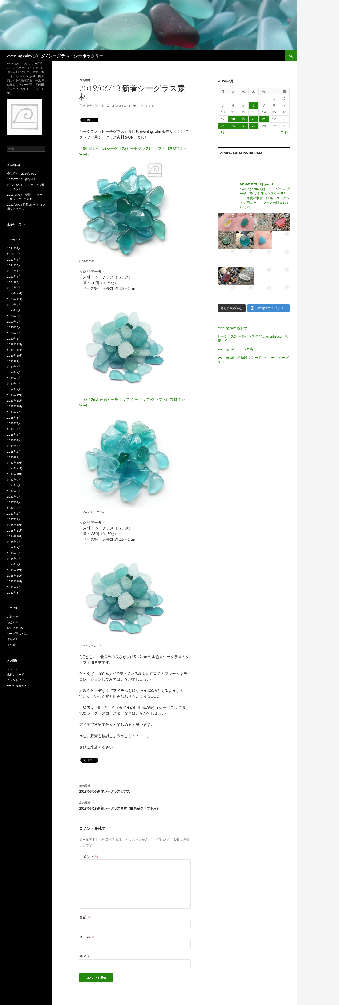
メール (87, 936)
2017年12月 (15, 463)
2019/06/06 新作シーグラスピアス (135, 788)
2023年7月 (14, 254)
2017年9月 (14, 479)
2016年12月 (15, 525)
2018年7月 (14, 423)
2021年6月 (14, 265)
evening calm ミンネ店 (235, 349)
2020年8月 (14, 310)
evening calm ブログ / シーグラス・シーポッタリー (55, 55)
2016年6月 (14, 558)
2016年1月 (14, 564)
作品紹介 (84, 80)
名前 (85, 917)
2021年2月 (14, 288)
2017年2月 (14, 513)
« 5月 (222, 133)
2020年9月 (14, 304)
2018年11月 (15, 400)
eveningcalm (120, 105)
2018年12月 (15, 395)
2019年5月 (14, 378)
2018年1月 (14, 457)
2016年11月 (15, 530)
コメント (89, 856)
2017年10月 (15, 474)
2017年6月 (14, 496)
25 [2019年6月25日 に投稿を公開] (233, 126)
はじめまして (15, 628)
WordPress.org (16, 685)
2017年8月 (14, 485)
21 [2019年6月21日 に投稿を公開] (264, 119)
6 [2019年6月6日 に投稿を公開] (253, 105)
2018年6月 (14, 429)
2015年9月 (14, 587)
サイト (84, 956)
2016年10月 (15, 536)
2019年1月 (14, 389)
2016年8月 (14, 547)
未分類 (11, 645)
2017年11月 (15, 468)
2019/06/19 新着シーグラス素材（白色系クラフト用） (135, 805)
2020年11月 (15, 299)
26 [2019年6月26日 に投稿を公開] (243, 126)
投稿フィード (15, 674)
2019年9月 (14, 361)
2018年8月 (14, 417)
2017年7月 (14, 491)
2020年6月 (14, 321)
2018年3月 (14, 446)
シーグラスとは (17, 633)
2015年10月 (15, 581)
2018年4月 (14, 440)
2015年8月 (14, 592)
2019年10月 (15, 355)
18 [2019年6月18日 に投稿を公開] (233, 119)
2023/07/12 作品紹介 (21, 179)
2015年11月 (15, 575)
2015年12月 (15, 570)
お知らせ (12, 616)
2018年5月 (14, 434)
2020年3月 (14, 327)
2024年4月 (14, 248)
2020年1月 (14, 338)
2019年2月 (14, 383)
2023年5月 (14, 259)
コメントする (145, 105)
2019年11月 (15, 350)
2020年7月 (14, 316)
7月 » (284, 133)
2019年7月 (14, 367)
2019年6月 (14, 372)
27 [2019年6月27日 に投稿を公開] (253, 126)
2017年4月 (14, 502)
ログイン (12, 669)
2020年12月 (15, 293)
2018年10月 (15, 406)
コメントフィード (18, 680)
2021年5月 (14, 271)
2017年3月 (14, 508)
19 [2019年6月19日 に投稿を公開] (243, 119)
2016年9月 (14, 542)
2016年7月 (14, 553)
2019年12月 (15, 344)
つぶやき (12, 622)
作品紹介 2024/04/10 (21, 173)
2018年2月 (14, 451)
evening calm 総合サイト (236, 328)
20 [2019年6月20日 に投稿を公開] (253, 119)
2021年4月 (14, 276)
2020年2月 (14, 333)
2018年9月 (14, 412)
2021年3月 (14, 282)
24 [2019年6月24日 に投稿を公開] (223, 126)
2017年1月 (14, 519)
